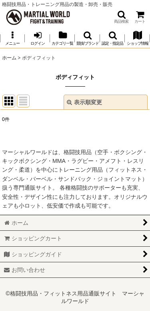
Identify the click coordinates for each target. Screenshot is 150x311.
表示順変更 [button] (84, 102)
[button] (121, 17)
